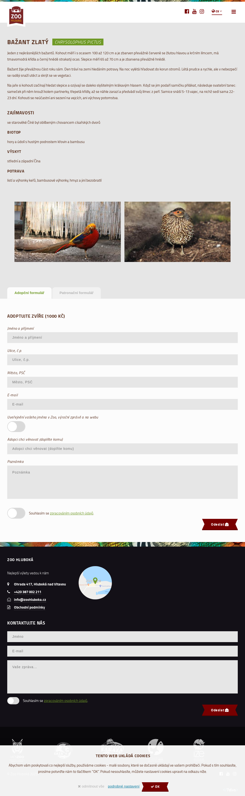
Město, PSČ (16, 372)
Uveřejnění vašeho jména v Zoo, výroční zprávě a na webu (52, 417)
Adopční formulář (29, 293)
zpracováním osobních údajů (71, 513)
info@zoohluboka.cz (30, 599)
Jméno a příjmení (20, 328)
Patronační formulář (77, 293)
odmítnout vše (91, 786)
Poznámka (15, 461)
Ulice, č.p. (14, 350)
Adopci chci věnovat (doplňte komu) (34, 439)
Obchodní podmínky (29, 607)
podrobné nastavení (123, 786)
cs (217, 11)
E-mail (12, 394)
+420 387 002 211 (27, 591)
